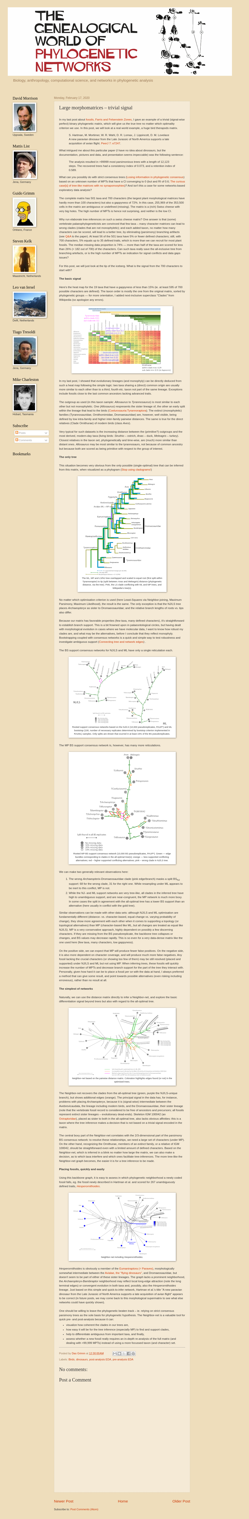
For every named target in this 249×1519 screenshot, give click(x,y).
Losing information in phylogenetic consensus (155, 177)
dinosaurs (82, 1359)
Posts (20, 432)
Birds (72, 1359)
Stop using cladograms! (136, 469)
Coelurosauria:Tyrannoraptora (127, 410)
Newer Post (63, 1501)
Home (123, 1501)
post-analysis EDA (100, 1359)
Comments (23, 440)
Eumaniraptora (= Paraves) (136, 1268)
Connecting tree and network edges (121, 641)
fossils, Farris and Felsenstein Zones (109, 119)
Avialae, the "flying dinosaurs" (123, 1272)
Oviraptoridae (67, 1118)
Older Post (181, 1501)
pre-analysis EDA (123, 1359)
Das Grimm (79, 1353)
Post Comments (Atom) (84, 1509)
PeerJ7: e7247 (110, 143)
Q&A (68, 236)
